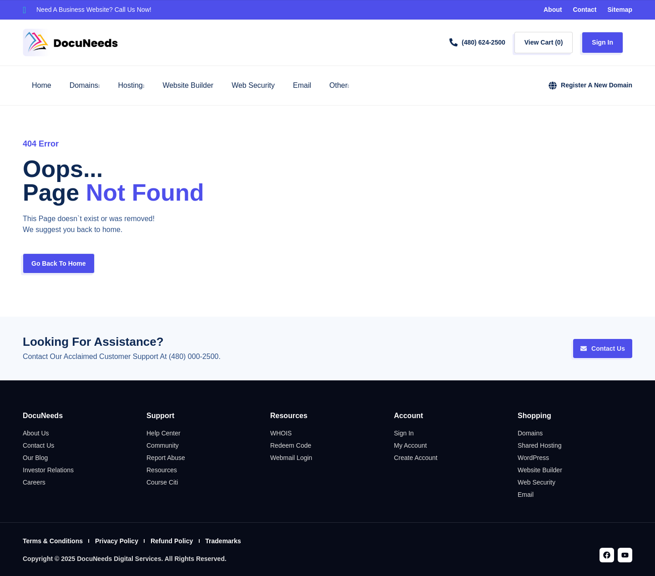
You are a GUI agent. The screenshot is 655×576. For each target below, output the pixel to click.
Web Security (253, 85)
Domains (85, 85)
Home (41, 85)
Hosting (131, 85)
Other (339, 85)
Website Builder (187, 85)
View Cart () (543, 42)
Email (302, 85)
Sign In (602, 42)
